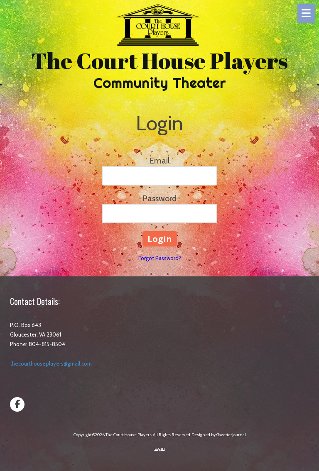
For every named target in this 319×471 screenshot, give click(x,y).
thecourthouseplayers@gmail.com (51, 363)
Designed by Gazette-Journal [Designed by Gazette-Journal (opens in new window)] (218, 434)
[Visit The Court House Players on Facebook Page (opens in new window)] (17, 404)
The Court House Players (159, 60)
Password (159, 198)
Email (160, 161)
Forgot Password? (159, 258)
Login (160, 448)
